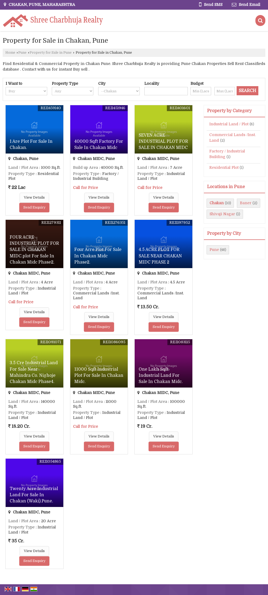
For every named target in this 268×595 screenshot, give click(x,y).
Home (10, 52)
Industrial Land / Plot (228, 124)
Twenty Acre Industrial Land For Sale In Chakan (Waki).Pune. (34, 494)
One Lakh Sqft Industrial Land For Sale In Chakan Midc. (161, 375)
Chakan (217, 203)
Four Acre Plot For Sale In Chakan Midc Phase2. (98, 255)
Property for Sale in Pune (51, 52)
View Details (34, 197)
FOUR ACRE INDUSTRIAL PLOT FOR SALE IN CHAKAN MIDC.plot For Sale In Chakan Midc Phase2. (34, 249)
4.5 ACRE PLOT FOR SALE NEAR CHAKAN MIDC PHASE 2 (160, 255)
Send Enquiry (34, 207)
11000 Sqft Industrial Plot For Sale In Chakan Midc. (98, 375)
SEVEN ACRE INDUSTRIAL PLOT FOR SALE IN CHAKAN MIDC (163, 141)
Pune (22, 52)
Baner (245, 203)
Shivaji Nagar (222, 214)
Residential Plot (223, 167)
